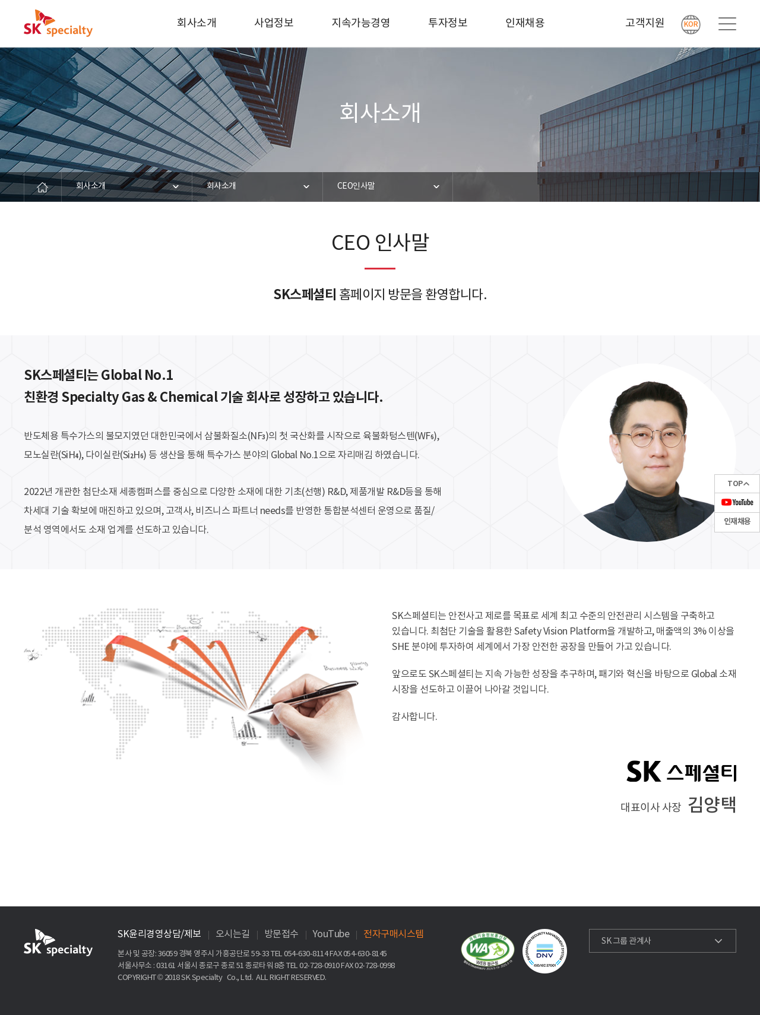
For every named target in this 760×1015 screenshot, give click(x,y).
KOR (691, 24)
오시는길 (233, 934)
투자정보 (447, 23)
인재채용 (524, 23)
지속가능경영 (360, 23)
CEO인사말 (356, 186)
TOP (735, 484)
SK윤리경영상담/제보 (159, 934)
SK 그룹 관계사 (626, 941)
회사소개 (196, 23)
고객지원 (644, 23)
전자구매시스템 (393, 934)
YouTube (331, 934)
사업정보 (273, 23)
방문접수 (281, 934)
